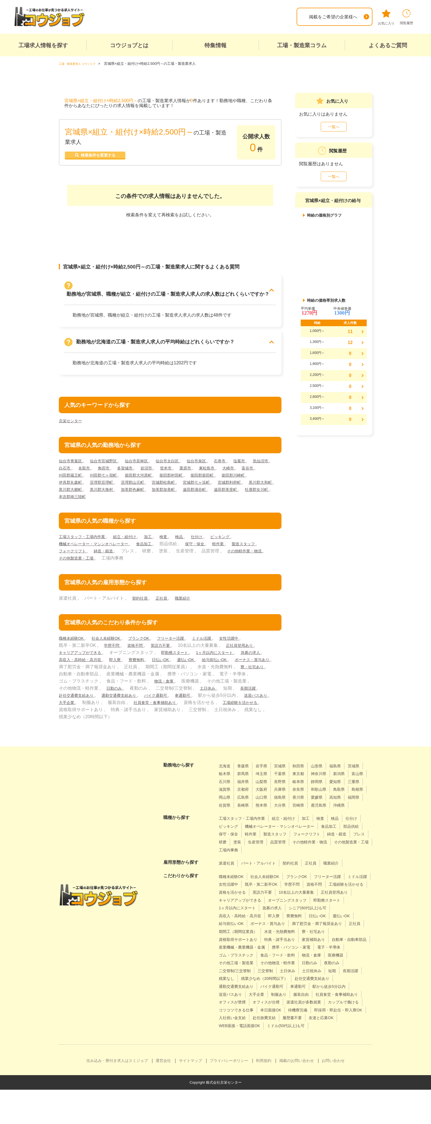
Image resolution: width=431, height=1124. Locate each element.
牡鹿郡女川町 (141, 499)
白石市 (91, 471)
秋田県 (305, 769)
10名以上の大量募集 (239, 910)
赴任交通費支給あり (147, 698)
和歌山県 (247, 800)
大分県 (245, 815)
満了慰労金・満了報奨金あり (293, 942)
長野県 (325, 784)
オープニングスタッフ (241, 918)
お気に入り (386, 17)
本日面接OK (319, 1036)
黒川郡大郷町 (141, 492)
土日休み (68, 698)
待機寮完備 (349, 1036)
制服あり (252, 1020)
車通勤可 (266, 698)
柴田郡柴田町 (261, 478)
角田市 (134, 471)
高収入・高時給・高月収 (113, 662)
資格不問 (139, 648)
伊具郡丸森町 (107, 485)
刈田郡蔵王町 (115, 478)
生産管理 (345, 853)
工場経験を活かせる (118, 712)
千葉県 (305, 776)
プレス (292, 853)
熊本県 (225, 815)
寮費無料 (176, 662)
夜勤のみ (298, 989)
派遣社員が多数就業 (314, 1028)
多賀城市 (157, 471)
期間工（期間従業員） (241, 950)
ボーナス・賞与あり (115, 669)
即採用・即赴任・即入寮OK (246, 1044)
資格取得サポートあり (241, 958)
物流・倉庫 (252, 684)
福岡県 (305, 808)
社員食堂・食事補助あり (241, 705)
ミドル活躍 (218, 641)
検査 (176, 539)
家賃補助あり (325, 958)
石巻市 (238, 464)
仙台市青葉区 (72, 464)
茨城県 (225, 776)
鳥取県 (270, 800)
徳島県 (225, 808)
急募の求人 (70, 662)
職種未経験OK (74, 641)
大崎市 (66, 478)
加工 (159, 539)
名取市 (113, 471)
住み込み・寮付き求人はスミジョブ (117, 1095)
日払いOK (202, 662)
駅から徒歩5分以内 (295, 1013)
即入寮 (152, 662)
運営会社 (163, 1095)
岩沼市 (181, 471)
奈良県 (225, 800)
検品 (193, 539)
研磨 (309, 853)
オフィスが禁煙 (234, 1028)
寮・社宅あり (115, 677)
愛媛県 (265, 808)
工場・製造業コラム (302, 45)
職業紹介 (188, 601)
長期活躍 (110, 698)
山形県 (325, 769)
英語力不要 (166, 648)
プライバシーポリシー (229, 1095)
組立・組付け (133, 539)
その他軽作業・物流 (79, 561)
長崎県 (345, 808)
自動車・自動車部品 (238, 965)
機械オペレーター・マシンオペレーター (99, 546)
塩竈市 (259, 464)
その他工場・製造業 (338, 981)
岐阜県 (345, 784)
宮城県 (285, 769)
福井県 (285, 784)
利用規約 (263, 1095)
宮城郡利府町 (72, 492)
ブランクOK (148, 641)
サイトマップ (190, 1095)
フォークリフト (109, 554)
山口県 (350, 800)
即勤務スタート (183, 655)
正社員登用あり (250, 648)
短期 (301, 997)
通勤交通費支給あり (195, 698)
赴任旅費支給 (331, 1044)
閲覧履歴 (406, 17)
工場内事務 (347, 860)
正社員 (165, 601)
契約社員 (141, 601)
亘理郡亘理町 (141, 485)
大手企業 (148, 705)
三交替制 (227, 997)
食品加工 (155, 546)
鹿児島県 (288, 815)
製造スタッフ (72, 554)
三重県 (265, 792)
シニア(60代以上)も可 (269, 926)
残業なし (345, 997)
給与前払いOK (74, 669)
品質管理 (227, 860)
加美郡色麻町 (210, 492)
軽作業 (234, 546)
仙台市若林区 (146, 464)
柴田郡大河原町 (190, 478)
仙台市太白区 (180, 464)
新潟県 (225, 784)
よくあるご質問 (388, 45)
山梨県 (305, 784)
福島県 (345, 769)
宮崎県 (265, 815)
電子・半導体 (283, 973)
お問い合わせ (333, 1095)
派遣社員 (227, 874)
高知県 (285, 808)
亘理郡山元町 (176, 485)
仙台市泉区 (212, 464)
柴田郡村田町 (227, 478)
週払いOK (230, 662)
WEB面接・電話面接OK (306, 1052)
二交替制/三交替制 (332, 989)
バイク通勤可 (236, 698)
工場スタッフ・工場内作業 (86, 539)
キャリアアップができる (83, 655)
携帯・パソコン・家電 (241, 973)
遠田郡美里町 (107, 499)
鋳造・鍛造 (143, 554)
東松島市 (247, 471)
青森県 (245, 769)
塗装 (325, 853)
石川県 (265, 784)
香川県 (245, 808)
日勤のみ (189, 691)
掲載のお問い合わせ (296, 1095)
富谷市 (87, 478)
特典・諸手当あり (287, 958)
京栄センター (72, 423)
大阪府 (325, 792)
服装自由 (276, 1020)
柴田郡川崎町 (72, 485)
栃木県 (245, 776)
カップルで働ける (236, 1036)
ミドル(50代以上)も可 (240, 1060)
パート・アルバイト (263, 874)
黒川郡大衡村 (176, 492)
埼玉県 (285, 776)
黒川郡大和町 (107, 492)
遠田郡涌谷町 (72, 499)
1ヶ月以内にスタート (227, 655)
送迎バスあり (118, 705)
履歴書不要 (230, 1052)
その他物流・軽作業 (238, 989)
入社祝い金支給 (295, 1044)
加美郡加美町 (245, 492)
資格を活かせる (280, 903)
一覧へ (333, 127)
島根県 (290, 800)
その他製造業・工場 (126, 561)
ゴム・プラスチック (322, 973)
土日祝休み (279, 997)
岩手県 (265, 769)
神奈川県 (348, 776)
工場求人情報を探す (43, 45)
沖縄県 (310, 815)
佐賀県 (325, 808)
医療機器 (303, 981)
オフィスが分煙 (271, 1028)
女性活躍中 (248, 641)
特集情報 (215, 45)
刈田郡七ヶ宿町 (152, 478)
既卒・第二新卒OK (295, 895)
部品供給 (252, 845)
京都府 (305, 792)
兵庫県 (345, 792)
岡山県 (310, 800)
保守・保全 (208, 546)
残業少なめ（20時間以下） (245, 1005)
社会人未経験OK (112, 641)
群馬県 (265, 776)
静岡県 (225, 792)
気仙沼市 (68, 471)
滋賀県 (285, 792)
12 (350, 342)
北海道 (225, 769)
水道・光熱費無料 (287, 950)
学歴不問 (113, 648)
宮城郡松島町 (210, 485)
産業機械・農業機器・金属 (291, 965)
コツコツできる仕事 (280, 1036)
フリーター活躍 (184, 641)
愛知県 (245, 792)
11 (350, 331)
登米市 (202, 471)
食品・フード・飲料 (238, 981)
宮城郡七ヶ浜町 (247, 485)
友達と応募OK (262, 1052)
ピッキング (237, 539)
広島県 (330, 800)
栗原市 (224, 471)
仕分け (212, 539)
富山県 (245, 784)
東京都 (325, 776)
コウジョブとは (129, 45)
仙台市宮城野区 (109, 464)
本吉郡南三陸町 (177, 499)
